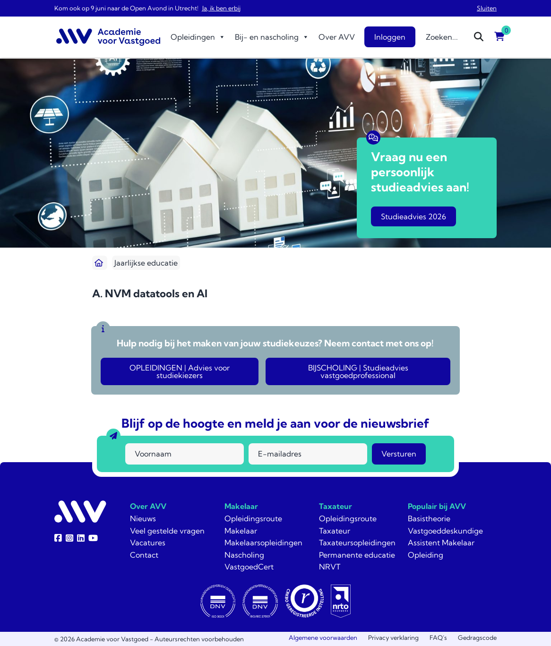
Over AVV (337, 37)
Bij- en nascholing (272, 36)
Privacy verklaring (393, 637)
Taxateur (335, 506)
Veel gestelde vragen (167, 530)
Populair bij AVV (437, 506)
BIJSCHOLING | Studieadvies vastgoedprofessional (358, 371)
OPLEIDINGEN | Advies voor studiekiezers (179, 371)
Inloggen (389, 37)
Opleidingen (198, 36)
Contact (144, 555)
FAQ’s (438, 637)
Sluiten (487, 8)
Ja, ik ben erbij (221, 8)
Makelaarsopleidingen (263, 542)
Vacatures (147, 542)
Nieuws (143, 518)
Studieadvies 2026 (413, 216)
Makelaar (241, 506)
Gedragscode (477, 637)
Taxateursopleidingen (357, 542)
